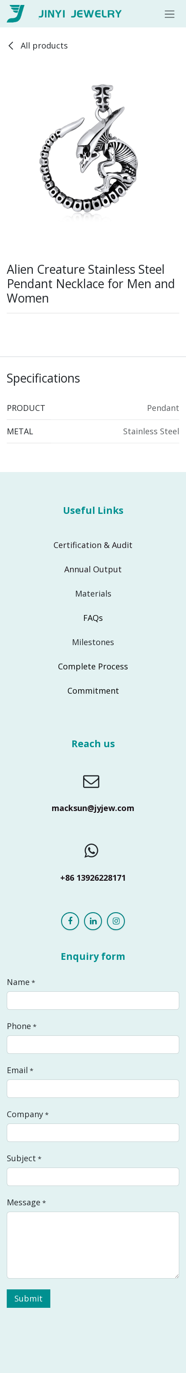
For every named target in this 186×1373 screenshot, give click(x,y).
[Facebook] (70, 921)
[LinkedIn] (93, 921)
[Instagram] (116, 921)
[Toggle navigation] (169, 14)
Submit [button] (28, 1298)
